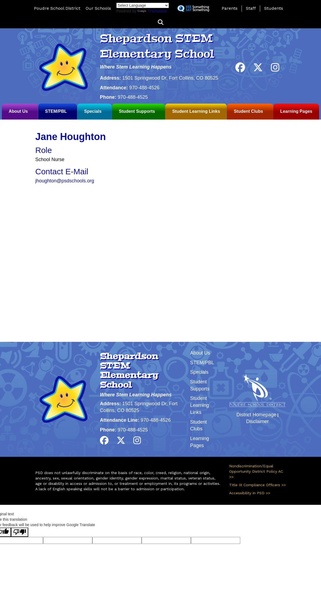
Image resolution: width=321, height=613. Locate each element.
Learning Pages (296, 111)
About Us (18, 111)
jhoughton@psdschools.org (64, 180)
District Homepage (256, 414)
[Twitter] (258, 69)
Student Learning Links (196, 111)
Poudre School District (57, 8)
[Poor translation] (19, 532)
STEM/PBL (56, 111)
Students (273, 8)
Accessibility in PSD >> (249, 493)
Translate (152, 10)
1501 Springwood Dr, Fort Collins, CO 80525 (170, 78)
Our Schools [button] (98, 8)
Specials (93, 111)
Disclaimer (257, 421)
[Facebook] (240, 69)
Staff (251, 8)
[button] (160, 22)
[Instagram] (275, 69)
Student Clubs (248, 111)
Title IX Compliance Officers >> (257, 485)
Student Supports (137, 111)
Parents (230, 8)
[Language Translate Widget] (142, 5)
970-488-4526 (144, 87)
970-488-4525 (133, 97)
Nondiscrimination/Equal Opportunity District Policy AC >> (256, 471)
